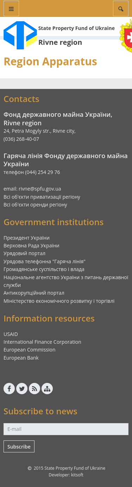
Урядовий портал (24, 253)
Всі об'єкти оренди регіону (35, 204)
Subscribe (19, 446)
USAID (11, 334)
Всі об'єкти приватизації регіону (42, 196)
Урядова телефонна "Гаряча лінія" (45, 261)
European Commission (30, 349)
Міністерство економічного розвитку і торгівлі (59, 300)
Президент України (27, 237)
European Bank (21, 357)
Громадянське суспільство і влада (44, 269)
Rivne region (60, 42)
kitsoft (77, 475)
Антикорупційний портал (34, 292)
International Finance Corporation (42, 341)
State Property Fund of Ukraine (76, 28)
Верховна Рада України (31, 245)
